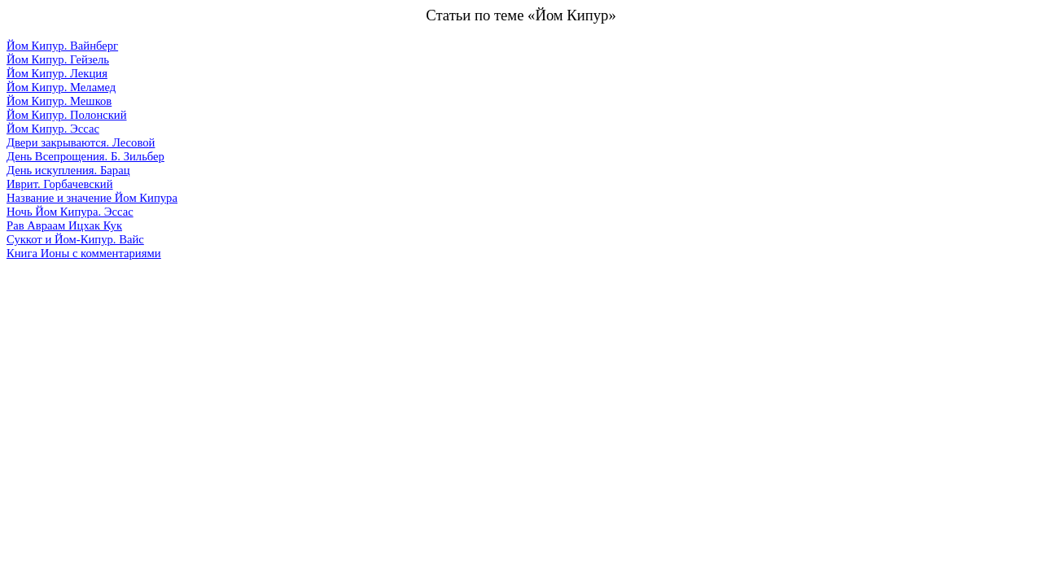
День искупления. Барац (68, 170)
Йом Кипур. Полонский (67, 114)
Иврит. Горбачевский (60, 183)
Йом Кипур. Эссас (53, 128)
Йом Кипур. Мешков (59, 100)
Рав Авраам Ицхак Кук (64, 225)
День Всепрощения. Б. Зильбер (85, 156)
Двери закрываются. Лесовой (81, 142)
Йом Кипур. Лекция (57, 73)
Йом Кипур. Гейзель (58, 59)
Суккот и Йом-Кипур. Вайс (75, 239)
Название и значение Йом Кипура (92, 197)
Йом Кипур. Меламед (61, 87)
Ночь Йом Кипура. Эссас (70, 211)
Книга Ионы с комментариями (84, 253)
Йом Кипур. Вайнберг (62, 45)
